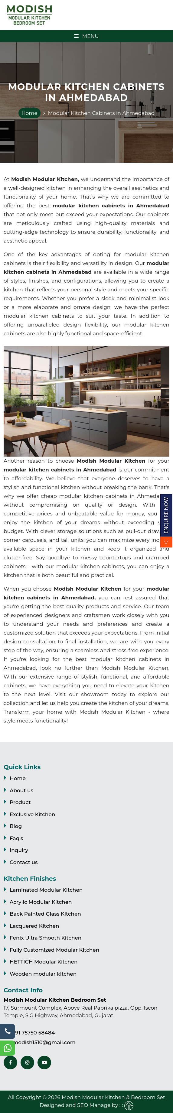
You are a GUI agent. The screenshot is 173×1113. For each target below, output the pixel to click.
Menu (86, 36)
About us (21, 790)
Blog (16, 826)
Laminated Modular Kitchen (46, 890)
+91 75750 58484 (33, 1033)
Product (20, 802)
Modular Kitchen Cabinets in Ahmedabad (101, 113)
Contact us (24, 862)
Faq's (16, 838)
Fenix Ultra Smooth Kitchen (45, 938)
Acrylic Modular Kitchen (41, 902)
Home (29, 113)
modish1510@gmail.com (44, 1042)
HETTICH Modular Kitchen (43, 962)
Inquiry (19, 850)
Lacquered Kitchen (34, 926)
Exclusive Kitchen (32, 814)
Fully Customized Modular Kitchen (54, 950)
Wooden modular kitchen (43, 974)
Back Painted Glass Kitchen (45, 914)
